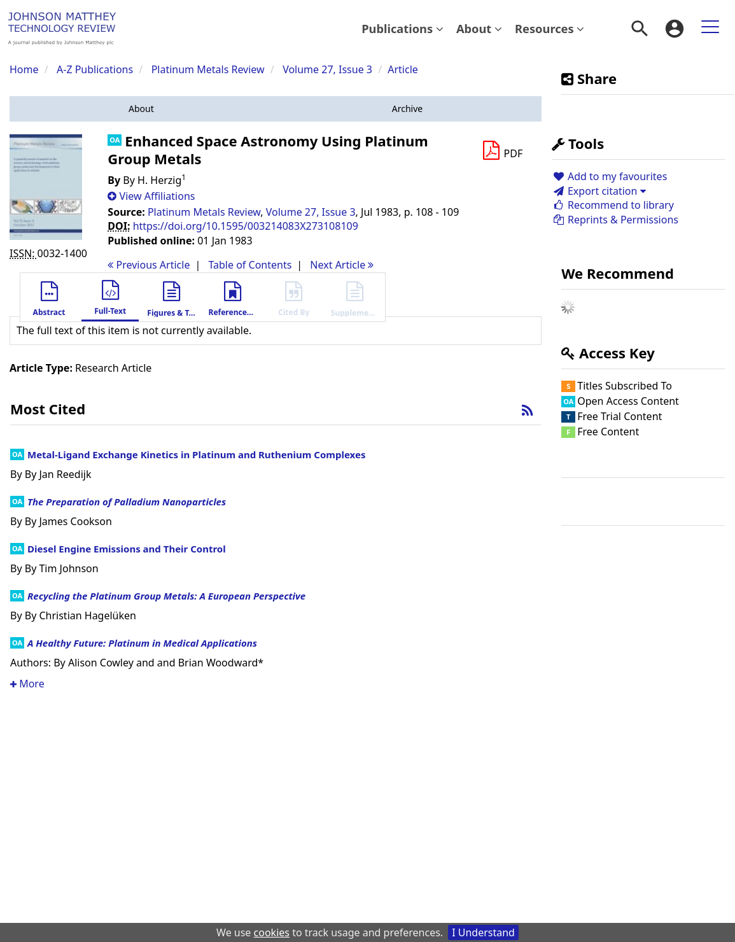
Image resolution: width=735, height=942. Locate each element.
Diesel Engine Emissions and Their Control (126, 548)
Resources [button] (549, 28)
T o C (249, 265)
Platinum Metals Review (208, 69)
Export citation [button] (598, 191)
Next (342, 265)
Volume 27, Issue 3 (329, 69)
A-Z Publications (95, 69)
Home (24, 69)
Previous (149, 265)
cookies (272, 932)
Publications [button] (402, 28)
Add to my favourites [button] (609, 176)
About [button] (479, 28)
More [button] (27, 684)
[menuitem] (402, 28)
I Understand (483, 932)
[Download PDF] (502, 151)
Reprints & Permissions (615, 220)
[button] (141, 109)
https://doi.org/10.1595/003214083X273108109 (245, 226)
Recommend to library (613, 205)
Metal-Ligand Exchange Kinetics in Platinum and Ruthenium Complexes (196, 454)
